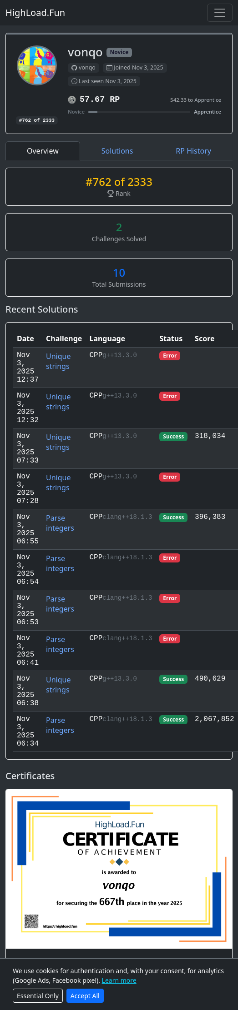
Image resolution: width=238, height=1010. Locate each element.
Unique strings (58, 361)
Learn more (119, 980)
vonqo (83, 68)
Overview (43, 151)
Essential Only (38, 995)
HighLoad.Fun (35, 12)
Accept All (85, 995)
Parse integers (60, 523)
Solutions (117, 151)
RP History (193, 151)
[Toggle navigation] (220, 13)
